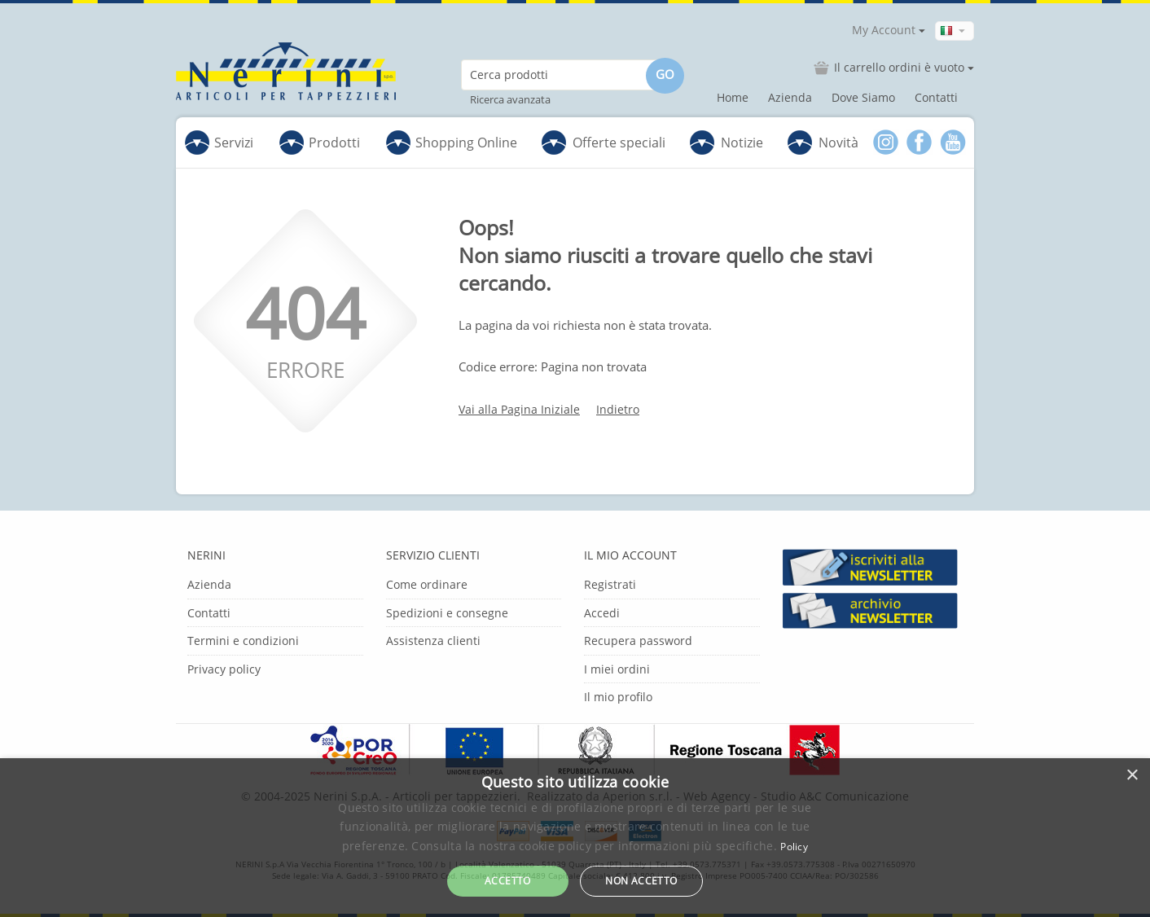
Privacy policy (224, 669)
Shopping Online (451, 142)
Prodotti (319, 142)
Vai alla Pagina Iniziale (519, 409)
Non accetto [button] (641, 881)
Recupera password (638, 640)
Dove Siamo (863, 97)
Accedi (602, 613)
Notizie (742, 142)
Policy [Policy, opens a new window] (794, 846)
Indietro (617, 409)
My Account (883, 29)
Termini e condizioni (243, 640)
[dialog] (575, 837)
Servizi (219, 142)
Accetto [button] (508, 881)
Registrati (610, 584)
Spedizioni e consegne (447, 613)
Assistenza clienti (433, 640)
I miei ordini (617, 669)
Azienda (790, 97)
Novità (838, 142)
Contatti (936, 97)
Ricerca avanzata (510, 99)
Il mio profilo (618, 696)
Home (732, 97)
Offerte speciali (619, 142)
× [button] (1132, 776)
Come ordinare (426, 584)
